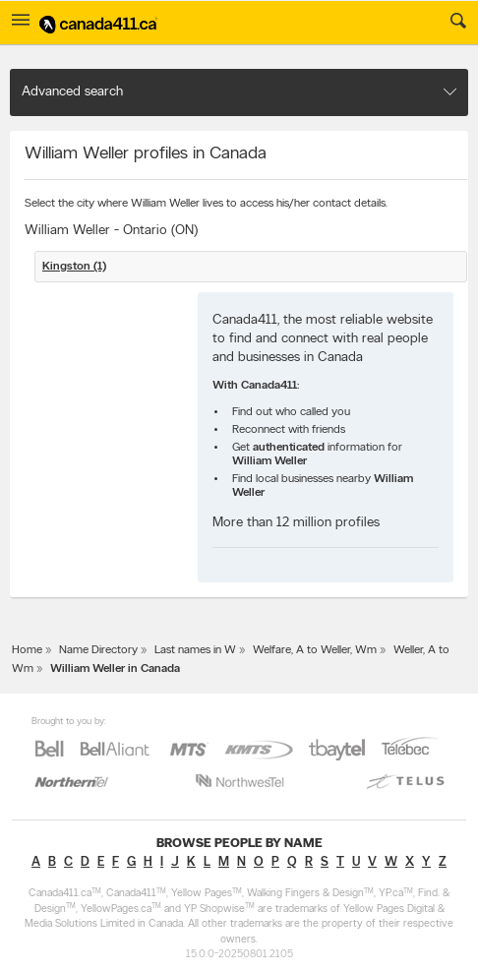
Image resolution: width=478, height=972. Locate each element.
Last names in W (195, 650)
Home (27, 650)
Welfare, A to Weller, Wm (315, 650)
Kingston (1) (74, 267)
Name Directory (98, 650)
